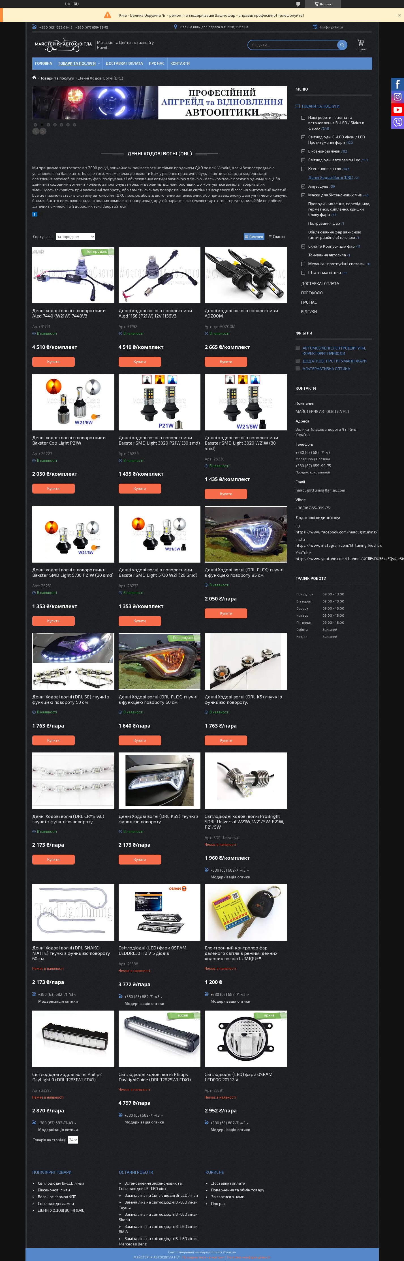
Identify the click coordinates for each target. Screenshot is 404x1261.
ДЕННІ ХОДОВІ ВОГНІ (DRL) (61, 1210)
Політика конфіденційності (248, 1257)
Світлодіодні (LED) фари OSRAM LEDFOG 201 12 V (239, 1076)
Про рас (218, 1203)
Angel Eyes (318, 186)
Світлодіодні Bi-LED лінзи (61, 1183)
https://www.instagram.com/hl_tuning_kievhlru (339, 545)
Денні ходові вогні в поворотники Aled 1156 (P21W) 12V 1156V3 (155, 313)
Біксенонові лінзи (324, 151)
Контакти (180, 63)
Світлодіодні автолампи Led (334, 159)
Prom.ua (229, 1252)
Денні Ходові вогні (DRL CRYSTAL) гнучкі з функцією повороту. (68, 818)
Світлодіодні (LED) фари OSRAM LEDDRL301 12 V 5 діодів (153, 950)
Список (279, 236)
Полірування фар (324, 223)
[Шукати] (342, 45)
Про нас (156, 63)
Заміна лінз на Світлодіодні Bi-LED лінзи (161, 1195)
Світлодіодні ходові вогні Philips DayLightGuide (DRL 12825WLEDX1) (155, 1076)
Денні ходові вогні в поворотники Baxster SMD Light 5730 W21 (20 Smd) (158, 572)
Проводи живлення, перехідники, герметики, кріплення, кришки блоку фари (339, 209)
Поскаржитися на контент (203, 1257)
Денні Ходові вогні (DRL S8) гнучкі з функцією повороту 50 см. (70, 699)
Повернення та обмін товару (237, 1189)
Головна (43, 63)
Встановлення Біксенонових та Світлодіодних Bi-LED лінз (150, 1186)
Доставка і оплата (124, 63)
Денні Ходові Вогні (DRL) (330, 177)
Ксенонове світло (324, 168)
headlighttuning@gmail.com (320, 490)
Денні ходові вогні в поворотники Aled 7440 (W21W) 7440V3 (69, 313)
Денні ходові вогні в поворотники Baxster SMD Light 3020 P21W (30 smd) (159, 440)
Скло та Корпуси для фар (331, 246)
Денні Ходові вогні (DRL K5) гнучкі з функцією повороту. (243, 699)
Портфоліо (312, 292)
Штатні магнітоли (324, 272)
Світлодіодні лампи (56, 1203)
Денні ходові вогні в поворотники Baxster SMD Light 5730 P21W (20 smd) (73, 572)
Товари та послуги (77, 63)
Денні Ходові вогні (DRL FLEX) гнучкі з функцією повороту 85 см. (244, 572)
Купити (53, 361)
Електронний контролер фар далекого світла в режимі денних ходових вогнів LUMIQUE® (241, 953)
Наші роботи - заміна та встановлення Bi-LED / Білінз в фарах (336, 122)
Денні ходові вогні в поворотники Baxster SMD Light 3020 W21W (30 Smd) (241, 443)
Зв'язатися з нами (227, 1196)
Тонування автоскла (327, 254)
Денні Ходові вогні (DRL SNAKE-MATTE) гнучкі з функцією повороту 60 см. (71, 953)
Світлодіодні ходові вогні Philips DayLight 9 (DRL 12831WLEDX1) (67, 1076)
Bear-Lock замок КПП (57, 1196)
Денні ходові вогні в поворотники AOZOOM (241, 313)
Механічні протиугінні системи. (336, 263)
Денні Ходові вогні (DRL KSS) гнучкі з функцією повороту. (158, 818)
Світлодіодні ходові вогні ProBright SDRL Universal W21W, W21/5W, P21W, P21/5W (244, 821)
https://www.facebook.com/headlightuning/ (337, 531)
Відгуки (309, 311)
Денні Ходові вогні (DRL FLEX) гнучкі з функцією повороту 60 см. (158, 699)
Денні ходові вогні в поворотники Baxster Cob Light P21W (69, 440)
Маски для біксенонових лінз (335, 194)
